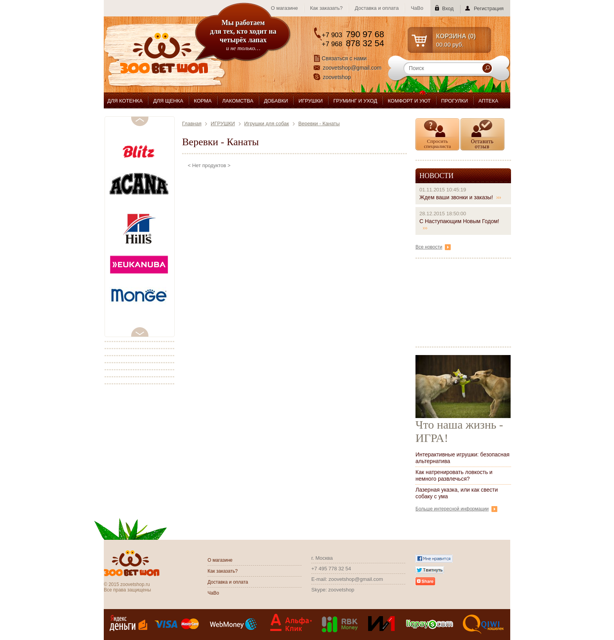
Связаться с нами (344, 58)
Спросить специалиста (437, 143)
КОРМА (203, 101)
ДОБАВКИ (276, 101)
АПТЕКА (488, 101)
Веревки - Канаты (319, 123)
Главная (191, 123)
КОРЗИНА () (456, 36)
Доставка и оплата (377, 8)
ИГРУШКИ (310, 101)
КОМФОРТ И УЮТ (409, 101)
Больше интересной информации (456, 509)
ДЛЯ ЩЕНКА (168, 101)
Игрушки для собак (266, 123)
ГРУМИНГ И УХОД (355, 101)
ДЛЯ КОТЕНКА (125, 101)
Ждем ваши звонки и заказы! (460, 197)
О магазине (284, 8)
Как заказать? (326, 8)
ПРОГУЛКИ (454, 101)
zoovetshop (337, 77)
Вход (447, 8)
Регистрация (489, 8)
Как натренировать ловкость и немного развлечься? (454, 475)
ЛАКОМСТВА (237, 101)
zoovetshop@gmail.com (352, 68)
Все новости (433, 247)
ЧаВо (417, 8)
